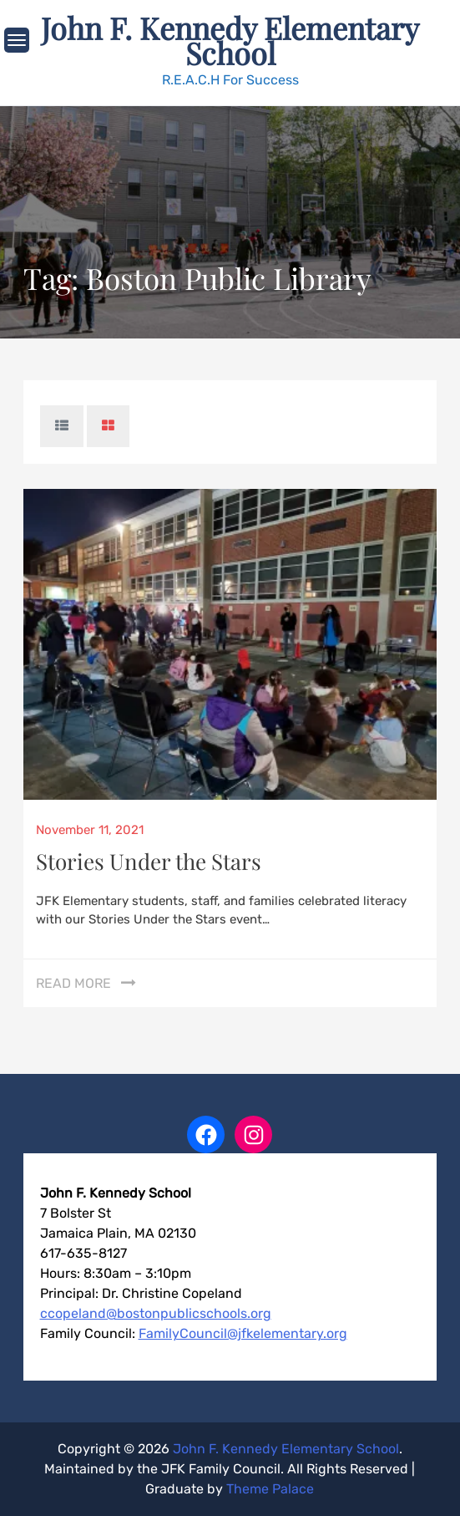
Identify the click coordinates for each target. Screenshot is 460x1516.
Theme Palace (270, 1489)
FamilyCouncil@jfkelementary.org (243, 1333)
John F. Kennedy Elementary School (230, 40)
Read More (73, 983)
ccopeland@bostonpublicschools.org (155, 1313)
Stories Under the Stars (148, 861)
